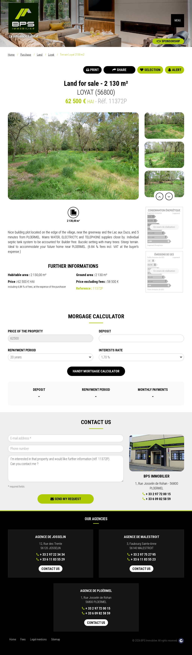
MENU (178, 20)
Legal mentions (38, 639)
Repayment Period (22, 350)
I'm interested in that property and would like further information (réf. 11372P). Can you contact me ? (66, 468)
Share (119, 70)
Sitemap (55, 639)
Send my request (65, 499)
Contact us (50, 569)
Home (11, 54)
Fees (23, 639)
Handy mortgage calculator (96, 371)
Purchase (25, 54)
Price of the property (25, 331)
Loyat (51, 54)
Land (39, 54)
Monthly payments (153, 390)
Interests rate (111, 350)
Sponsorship (168, 41)
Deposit (105, 331)
